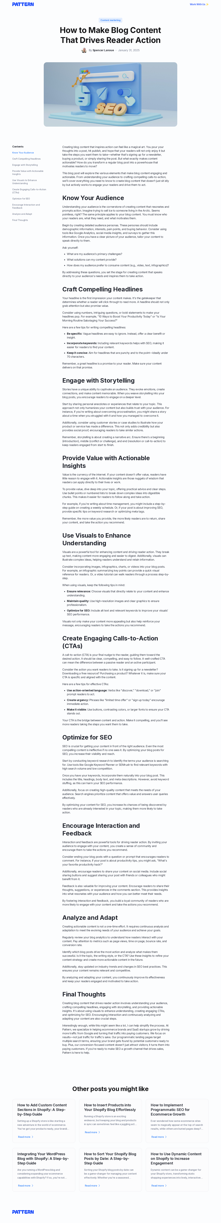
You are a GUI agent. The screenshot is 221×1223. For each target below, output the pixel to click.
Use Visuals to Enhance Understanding (24, 182)
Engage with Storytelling (25, 165)
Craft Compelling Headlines (26, 158)
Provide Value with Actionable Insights (27, 172)
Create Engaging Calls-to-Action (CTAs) (29, 191)
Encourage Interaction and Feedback (26, 206)
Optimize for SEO (21, 198)
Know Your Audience (23, 152)
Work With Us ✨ (199, 4)
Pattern (66, 1029)
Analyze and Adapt (22, 214)
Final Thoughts (20, 220)
